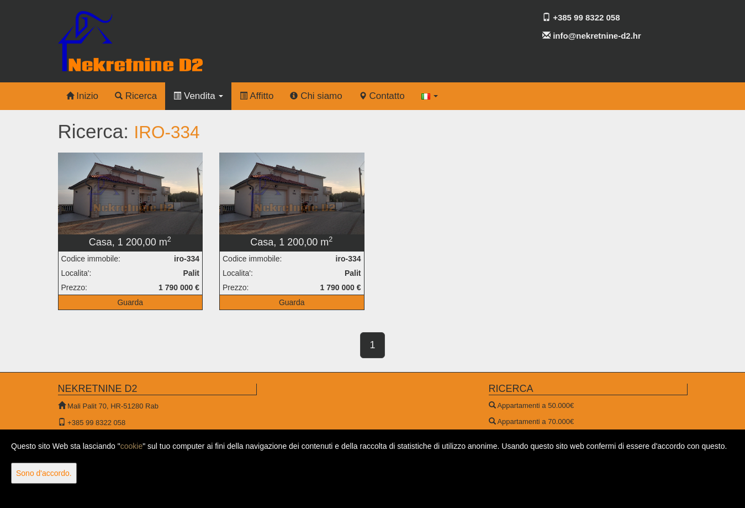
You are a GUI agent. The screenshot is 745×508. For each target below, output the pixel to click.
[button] (430, 96)
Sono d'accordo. (44, 473)
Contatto (382, 96)
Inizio (82, 96)
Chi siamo (316, 96)
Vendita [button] (198, 96)
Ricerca (136, 96)
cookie (131, 446)
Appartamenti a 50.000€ (535, 405)
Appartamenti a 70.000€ (535, 421)
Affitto (256, 96)
